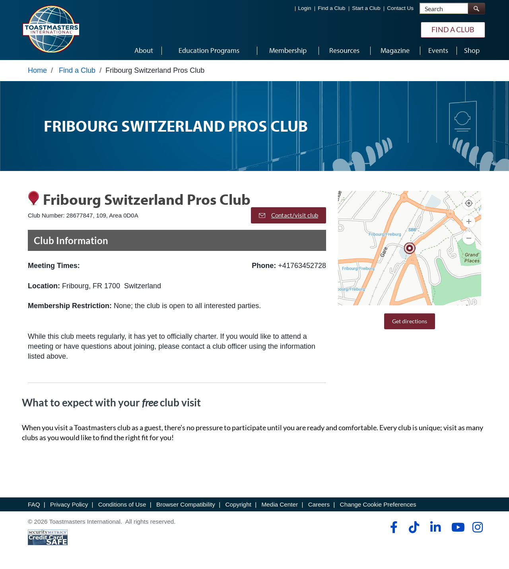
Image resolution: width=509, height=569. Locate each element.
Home (37, 70)
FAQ (34, 504)
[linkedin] (435, 527)
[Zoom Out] (468, 238)
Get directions (409, 321)
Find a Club (331, 8)
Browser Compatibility (185, 504)
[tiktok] (414, 527)
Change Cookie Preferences (378, 504)
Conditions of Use (122, 504)
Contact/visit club (288, 215)
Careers (319, 504)
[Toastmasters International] (50, 28)
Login (304, 8)
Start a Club (366, 8)
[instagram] (477, 527)
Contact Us (400, 8)
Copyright (238, 504)
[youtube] (456, 527)
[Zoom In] (468, 221)
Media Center (279, 504)
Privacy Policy (69, 504)
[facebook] (393, 527)
